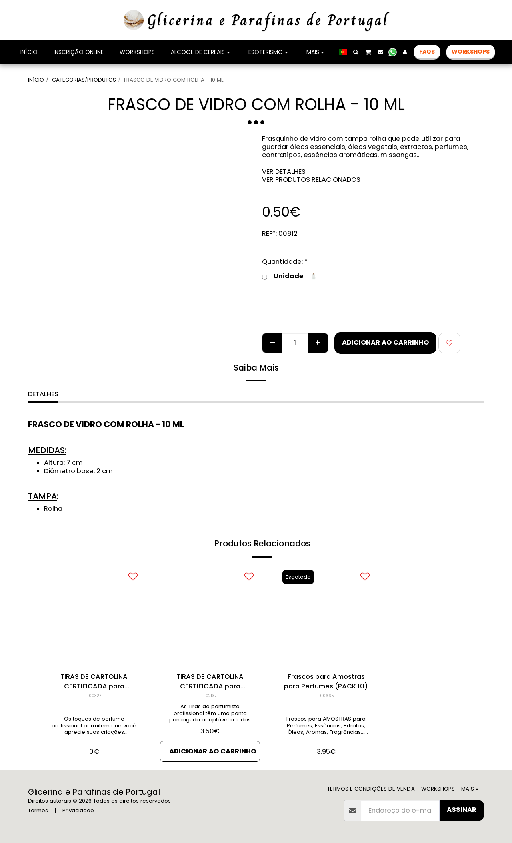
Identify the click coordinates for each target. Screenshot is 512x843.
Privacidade (78, 810)
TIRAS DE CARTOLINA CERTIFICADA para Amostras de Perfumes (94, 682)
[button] (356, 52)
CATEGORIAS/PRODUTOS (84, 80)
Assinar (461, 809)
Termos (38, 810)
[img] (94, 616)
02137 (211, 695)
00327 (95, 695)
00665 (327, 695)
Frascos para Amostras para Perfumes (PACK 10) (326, 681)
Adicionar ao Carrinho (385, 342)
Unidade (290, 276)
